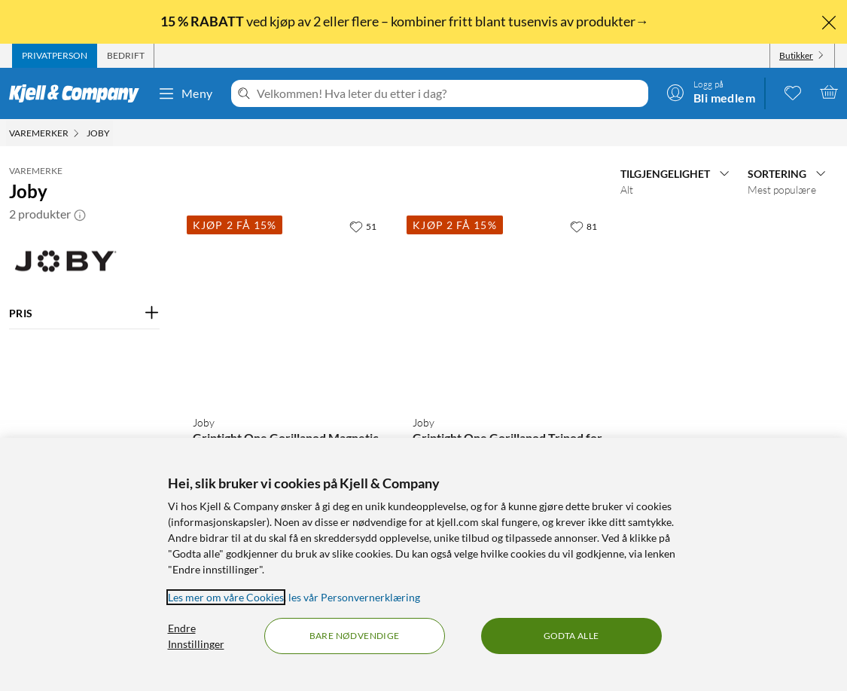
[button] (80, 214)
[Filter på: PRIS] (84, 313)
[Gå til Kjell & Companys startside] (78, 93)
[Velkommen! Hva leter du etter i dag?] (449, 93)
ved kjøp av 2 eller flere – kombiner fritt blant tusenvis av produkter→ (405, 21)
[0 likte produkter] (793, 92)
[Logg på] (710, 92)
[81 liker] (583, 226)
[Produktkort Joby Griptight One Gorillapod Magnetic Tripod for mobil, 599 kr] (287, 307)
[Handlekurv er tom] (829, 92)
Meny (185, 93)
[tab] (54, 56)
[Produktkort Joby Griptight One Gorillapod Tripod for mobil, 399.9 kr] (507, 307)
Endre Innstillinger (196, 636)
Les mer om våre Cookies (226, 597)
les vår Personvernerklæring (354, 597)
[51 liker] (362, 226)
